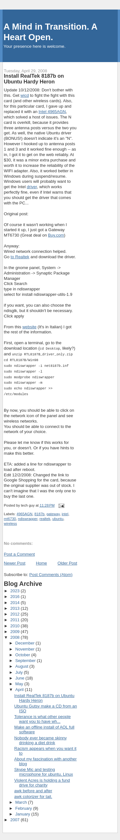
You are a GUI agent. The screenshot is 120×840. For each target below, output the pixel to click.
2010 (15, 623)
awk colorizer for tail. (33, 793)
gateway (53, 511)
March (21, 799)
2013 (15, 605)
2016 (15, 593)
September (26, 657)
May (19, 681)
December (25, 640)
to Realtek (20, 256)
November (25, 646)
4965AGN (25, 511)
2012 (15, 611)
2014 (15, 599)
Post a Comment (19, 551)
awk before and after (33, 788)
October (23, 652)
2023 (15, 588)
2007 (15, 817)
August (22, 663)
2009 (15, 628)
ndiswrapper (27, 516)
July (19, 669)
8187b (39, 511)
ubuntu (57, 516)
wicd (24, 95)
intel (65, 511)
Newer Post (14, 560)
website (29, 326)
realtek (44, 516)
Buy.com (56, 235)
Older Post (67, 560)
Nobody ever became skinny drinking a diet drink (40, 737)
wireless (10, 521)
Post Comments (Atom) (51, 571)
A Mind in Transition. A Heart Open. (50, 32)
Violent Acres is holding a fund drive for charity (42, 780)
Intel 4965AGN (52, 111)
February (24, 805)
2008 (15, 634)
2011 (15, 617)
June (20, 675)
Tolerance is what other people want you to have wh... (42, 716)
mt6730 (10, 516)
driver (32, 186)
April (20, 686)
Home (41, 560)
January (23, 811)
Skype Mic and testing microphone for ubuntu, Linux (43, 769)
